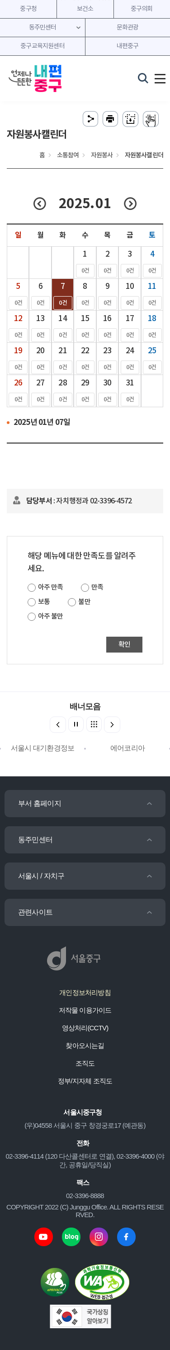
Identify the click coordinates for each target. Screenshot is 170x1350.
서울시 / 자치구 (41, 876)
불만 (84, 602)
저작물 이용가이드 (85, 1010)
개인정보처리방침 (85, 992)
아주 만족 (50, 587)
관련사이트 (35, 912)
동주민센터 (35, 839)
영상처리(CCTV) (85, 1028)
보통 (44, 602)
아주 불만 (50, 616)
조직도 (85, 1063)
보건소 (85, 9)
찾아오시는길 (85, 1045)
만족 (97, 587)
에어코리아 (127, 748)
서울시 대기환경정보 (42, 748)
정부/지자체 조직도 (85, 1081)
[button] (112, 724)
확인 (124, 644)
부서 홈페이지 (39, 803)
